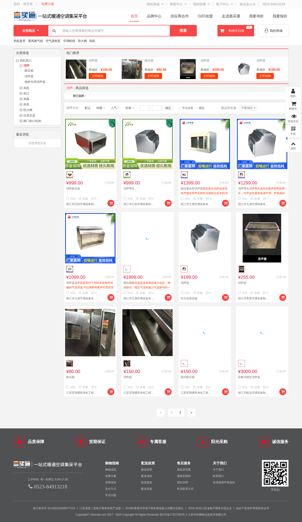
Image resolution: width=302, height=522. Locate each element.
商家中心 (176, 4)
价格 (128, 108)
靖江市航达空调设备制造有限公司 (254, 392)
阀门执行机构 (32, 121)
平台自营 (185, 108)
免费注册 (47, 4)
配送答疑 (146, 488)
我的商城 (153, 4)
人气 (114, 108)
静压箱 (29, 70)
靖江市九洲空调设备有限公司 (197, 204)
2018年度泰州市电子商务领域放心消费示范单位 (154, 508)
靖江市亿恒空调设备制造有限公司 (82, 204)
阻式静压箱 (188, 377)
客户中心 (222, 4)
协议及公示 (248, 4)
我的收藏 (199, 4)
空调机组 (69, 41)
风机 (92, 41)
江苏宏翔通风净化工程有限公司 (82, 392)
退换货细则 (184, 476)
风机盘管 (19, 41)
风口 (26, 93)
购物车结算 (235, 30)
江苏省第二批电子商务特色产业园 (100, 508)
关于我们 (218, 469)
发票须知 (110, 482)
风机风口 (26, 60)
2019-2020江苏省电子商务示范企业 (209, 508)
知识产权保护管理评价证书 (252, 508)
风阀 (26, 99)
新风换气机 (36, 41)
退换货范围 (184, 469)
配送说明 (146, 469)
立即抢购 (97, 76)
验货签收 (146, 482)
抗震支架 (29, 115)
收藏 (83, 198)
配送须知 (146, 476)
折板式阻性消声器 (249, 377)
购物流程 (110, 469)
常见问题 (110, 495)
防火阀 (82, 41)
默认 (88, 108)
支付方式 (110, 488)
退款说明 (182, 482)
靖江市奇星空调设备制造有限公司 (254, 298)
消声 (26, 65)
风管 (26, 104)
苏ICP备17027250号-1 (173, 514)
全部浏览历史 (37, 143)
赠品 (199, 108)
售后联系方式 (185, 488)
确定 (168, 108)
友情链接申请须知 (224, 482)
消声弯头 (129, 188)
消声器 (29, 76)
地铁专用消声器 (35, 82)
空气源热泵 (53, 41)
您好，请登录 (23, 4)
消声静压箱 (73, 188)
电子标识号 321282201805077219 (54, 508)
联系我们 (218, 476)
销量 (99, 108)
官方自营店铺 (189, 298)
